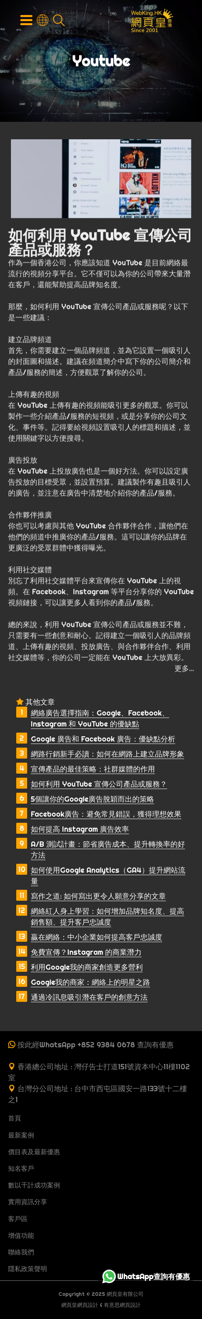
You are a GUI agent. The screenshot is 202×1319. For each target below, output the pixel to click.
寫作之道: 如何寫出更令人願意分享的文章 (98, 896)
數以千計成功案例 (34, 1185)
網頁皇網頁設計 (79, 1305)
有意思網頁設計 (122, 1305)
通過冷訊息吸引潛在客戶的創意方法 (89, 997)
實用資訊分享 (27, 1202)
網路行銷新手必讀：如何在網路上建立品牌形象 (107, 754)
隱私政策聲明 (27, 1269)
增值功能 (21, 1235)
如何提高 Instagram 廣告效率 (80, 829)
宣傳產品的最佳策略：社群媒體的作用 (93, 769)
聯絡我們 (21, 1252)
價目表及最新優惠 (34, 1152)
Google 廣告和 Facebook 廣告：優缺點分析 (103, 739)
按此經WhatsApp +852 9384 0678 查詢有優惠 (95, 1044)
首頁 (14, 1118)
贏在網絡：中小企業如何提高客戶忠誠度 (96, 937)
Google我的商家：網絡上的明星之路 (90, 982)
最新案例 (21, 1135)
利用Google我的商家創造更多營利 (87, 967)
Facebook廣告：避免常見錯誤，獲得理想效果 (106, 814)
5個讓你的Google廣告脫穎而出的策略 (92, 799)
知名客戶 (21, 1168)
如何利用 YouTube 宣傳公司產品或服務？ (99, 784)
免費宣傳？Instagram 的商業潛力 (86, 952)
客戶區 (18, 1219)
